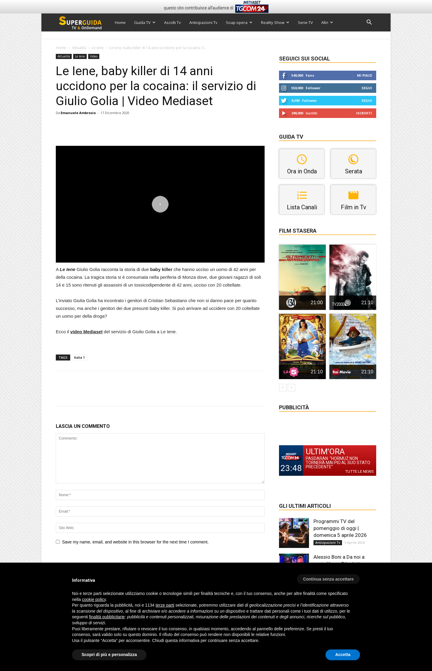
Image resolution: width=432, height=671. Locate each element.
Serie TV (305, 22)
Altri (327, 22)
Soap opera (239, 22)
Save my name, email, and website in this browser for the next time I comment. (135, 542)
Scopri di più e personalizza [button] (109, 654)
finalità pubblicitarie (107, 616)
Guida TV (144, 22)
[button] (369, 23)
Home (120, 22)
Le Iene (98, 47)
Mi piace (364, 75)
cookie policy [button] (94, 599)
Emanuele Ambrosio (78, 112)
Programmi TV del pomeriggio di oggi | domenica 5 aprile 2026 (340, 528)
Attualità (79, 47)
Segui (367, 88)
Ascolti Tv (172, 22)
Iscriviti (364, 113)
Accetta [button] (342, 654)
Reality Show (275, 22)
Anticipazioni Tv (203, 22)
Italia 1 (79, 357)
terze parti (165, 605)
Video (94, 56)
